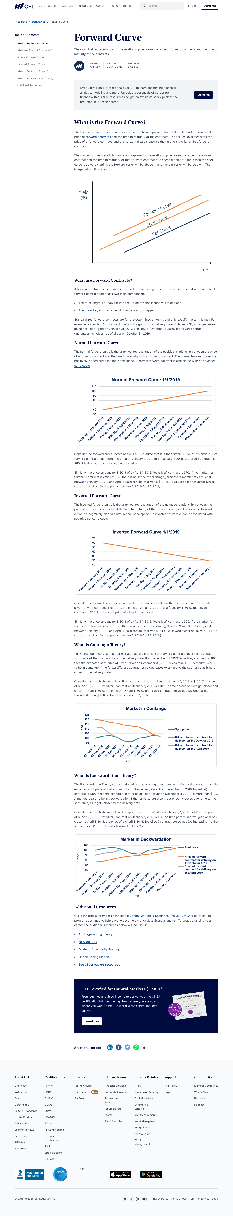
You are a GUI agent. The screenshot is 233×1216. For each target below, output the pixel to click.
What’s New (201, 1092)
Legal (167, 1092)
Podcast (199, 1104)
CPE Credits (22, 1123)
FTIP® (48, 1123)
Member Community (206, 1085)
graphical (142, 132)
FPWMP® (50, 1117)
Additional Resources (29, 85)
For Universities (113, 1121)
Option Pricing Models (94, 957)
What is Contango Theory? (32, 71)
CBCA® (49, 1104)
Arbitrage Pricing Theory (95, 934)
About (100, 5)
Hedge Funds (142, 1127)
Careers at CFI (23, 1104)
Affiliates (20, 1142)
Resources (84, 5)
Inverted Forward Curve (31, 64)
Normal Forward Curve (30, 57)
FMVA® (49, 1085)
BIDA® (48, 1110)
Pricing (113, 5)
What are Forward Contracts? (34, 50)
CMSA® (49, 1098)
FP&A (137, 1085)
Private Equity (142, 1133)
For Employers (112, 1108)
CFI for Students (24, 1117)
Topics (48, 1146)
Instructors (21, 1092)
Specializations (53, 1152)
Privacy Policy (160, 1198)
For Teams (80, 1098)
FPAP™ (48, 1092)
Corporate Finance (115, 1092)
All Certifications (54, 1129)
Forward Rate (88, 941)
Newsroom (21, 1148)
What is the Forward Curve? (33, 43)
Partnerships (22, 1136)
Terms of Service (199, 1198)
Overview (20, 1085)
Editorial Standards (26, 1110)
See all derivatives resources (99, 964)
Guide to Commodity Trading (99, 949)
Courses (67, 5)
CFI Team (95, 66)
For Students (82, 1092)
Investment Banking (146, 1092)
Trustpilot (81, 1168)
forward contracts (98, 137)
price (88, 310)
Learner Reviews (24, 1129)
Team (18, 1098)
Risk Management (145, 1114)
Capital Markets (143, 1098)
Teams (127, 5)
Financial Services (115, 1085)
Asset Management (145, 1121)
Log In (192, 5)
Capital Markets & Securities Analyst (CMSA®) (161, 916)
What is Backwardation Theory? (36, 78)
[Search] (162, 6)
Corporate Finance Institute (24, 5)
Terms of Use (179, 1198)
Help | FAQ (170, 1085)
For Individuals (83, 1085)
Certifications (48, 5)
